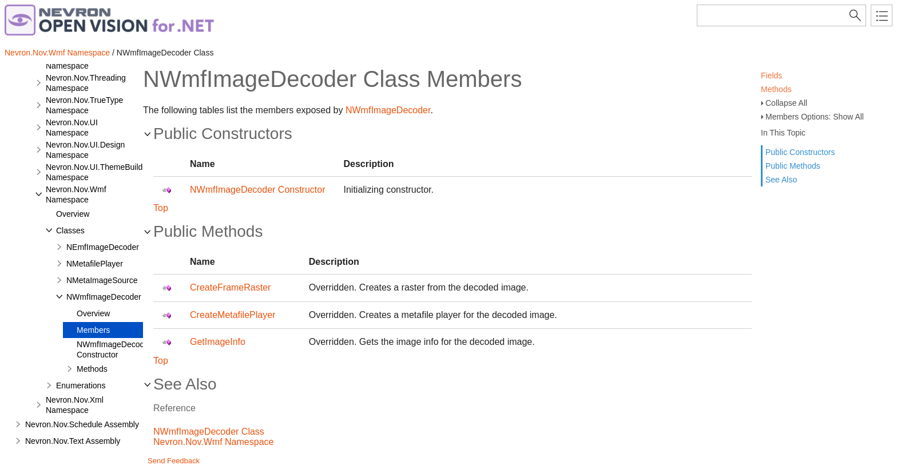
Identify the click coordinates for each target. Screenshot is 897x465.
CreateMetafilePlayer (232, 315)
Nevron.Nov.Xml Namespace (75, 405)
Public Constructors (800, 152)
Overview (72, 213)
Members (93, 330)
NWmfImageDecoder (103, 296)
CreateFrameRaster (230, 287)
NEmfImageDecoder (102, 247)
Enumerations (80, 385)
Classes (70, 230)
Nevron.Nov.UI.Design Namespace (85, 150)
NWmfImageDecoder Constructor (114, 349)
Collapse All (786, 103)
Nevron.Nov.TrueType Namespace (84, 105)
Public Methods (792, 165)
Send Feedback (174, 460)
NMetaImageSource (102, 280)
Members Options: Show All (814, 116)
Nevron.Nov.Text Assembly (72, 441)
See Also (781, 179)
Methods (776, 89)
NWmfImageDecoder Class (208, 431)
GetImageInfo (217, 342)
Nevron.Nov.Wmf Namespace (57, 52)
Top (160, 208)
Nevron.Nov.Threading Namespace (86, 83)
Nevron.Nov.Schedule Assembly (82, 424)
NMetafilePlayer (94, 263)
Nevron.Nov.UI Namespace (72, 127)
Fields (771, 75)
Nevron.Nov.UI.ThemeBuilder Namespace (98, 172)
